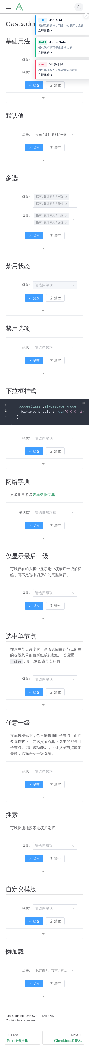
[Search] (78, 7)
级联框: (24, 512)
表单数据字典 (44, 495)
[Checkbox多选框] (63, 1038)
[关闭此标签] (66, 196)
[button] (8, 6)
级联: (26, 60)
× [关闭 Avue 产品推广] (86, 16)
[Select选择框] (22, 1038)
